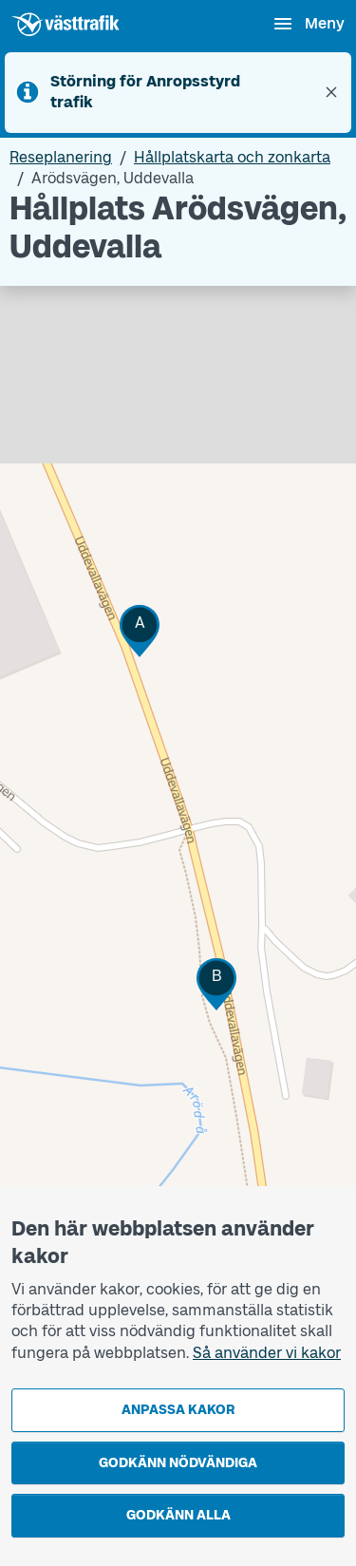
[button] (139, 631)
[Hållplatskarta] (178, 834)
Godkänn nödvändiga (178, 1463)
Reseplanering (60, 157)
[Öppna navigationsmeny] (308, 23)
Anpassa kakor (178, 1410)
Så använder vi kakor (267, 1353)
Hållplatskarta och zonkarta (232, 157)
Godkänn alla (178, 1515)
